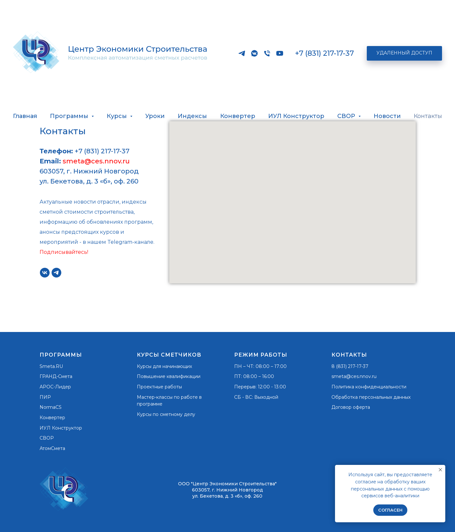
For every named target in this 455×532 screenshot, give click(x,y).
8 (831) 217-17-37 (349, 366)
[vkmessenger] (254, 53)
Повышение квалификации (168, 376)
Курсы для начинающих (164, 366)
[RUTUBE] (280, 53)
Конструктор (67, 428)
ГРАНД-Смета (56, 376)
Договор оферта (350, 407)
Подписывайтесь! (64, 252)
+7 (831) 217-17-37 (324, 53)
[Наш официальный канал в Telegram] (242, 53)
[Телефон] (267, 53)
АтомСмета (52, 448)
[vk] (45, 273)
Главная (25, 116)
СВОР (47, 438)
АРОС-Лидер (55, 387)
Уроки (155, 116)
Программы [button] (70, 116)
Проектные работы (159, 387)
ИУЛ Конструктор (296, 116)
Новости (387, 116)
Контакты (428, 116)
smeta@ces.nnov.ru (96, 161)
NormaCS (51, 407)
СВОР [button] (347, 116)
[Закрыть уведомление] (440, 470)
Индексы (192, 116)
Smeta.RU (51, 366)
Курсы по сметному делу (166, 414)
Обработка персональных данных (371, 397)
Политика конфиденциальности (368, 387)
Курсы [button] (117, 116)
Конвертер (237, 116)
